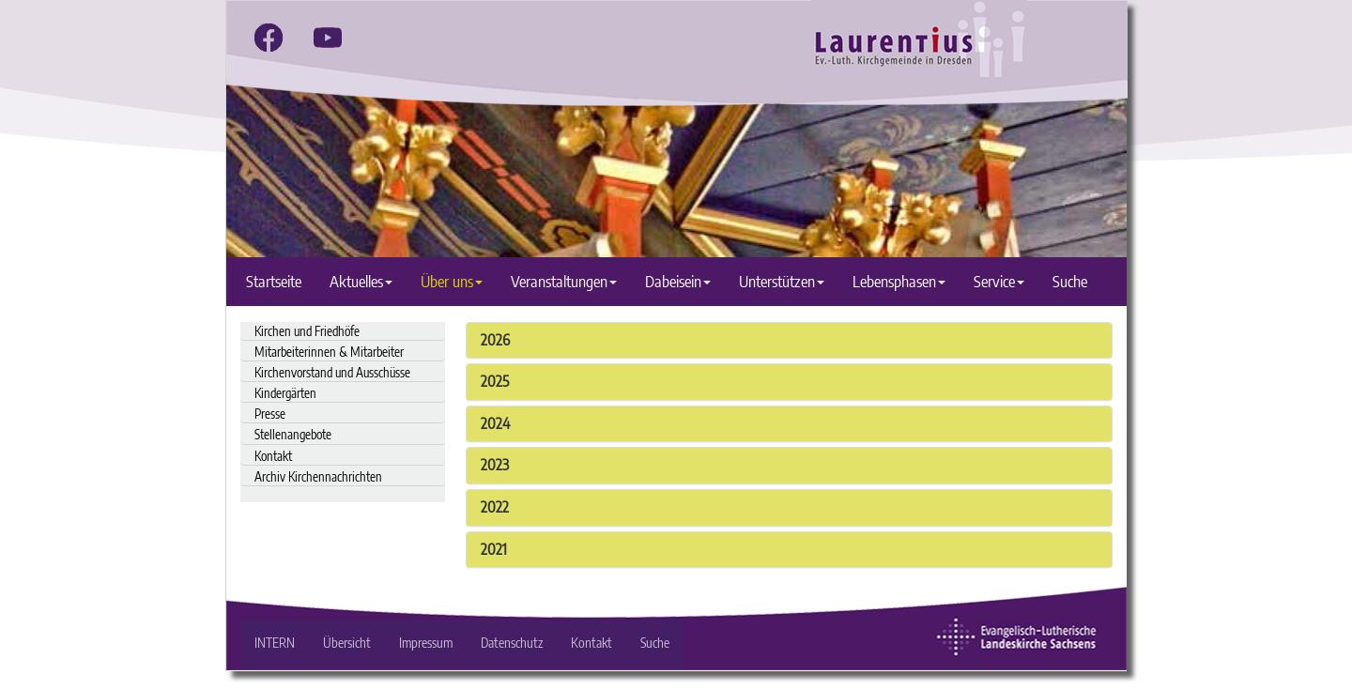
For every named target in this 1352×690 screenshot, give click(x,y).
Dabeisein (678, 281)
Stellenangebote (292, 434)
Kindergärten (285, 393)
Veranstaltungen (564, 281)
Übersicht (347, 643)
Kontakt (273, 456)
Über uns (452, 281)
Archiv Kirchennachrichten (318, 476)
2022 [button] (495, 507)
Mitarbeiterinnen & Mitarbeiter (329, 352)
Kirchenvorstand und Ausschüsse (332, 372)
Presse (269, 414)
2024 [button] (495, 423)
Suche (1069, 281)
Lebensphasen (899, 281)
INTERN (274, 643)
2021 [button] (494, 549)
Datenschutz (512, 643)
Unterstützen (781, 281)
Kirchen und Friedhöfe (307, 331)
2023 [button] (495, 464)
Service (999, 281)
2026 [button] (495, 339)
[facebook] (268, 37)
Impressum (426, 643)
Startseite (273, 281)
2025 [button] (495, 381)
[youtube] (328, 37)
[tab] (789, 341)
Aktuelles (361, 281)
